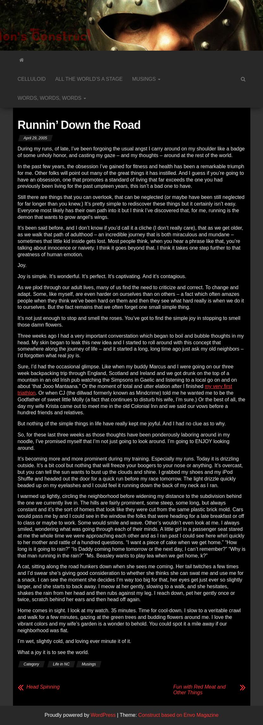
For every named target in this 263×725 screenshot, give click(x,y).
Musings (146, 79)
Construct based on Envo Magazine (178, 715)
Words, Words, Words (52, 98)
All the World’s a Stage (88, 79)
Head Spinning (43, 687)
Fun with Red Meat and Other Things (199, 689)
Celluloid (32, 79)
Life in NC (61, 664)
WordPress (103, 715)
